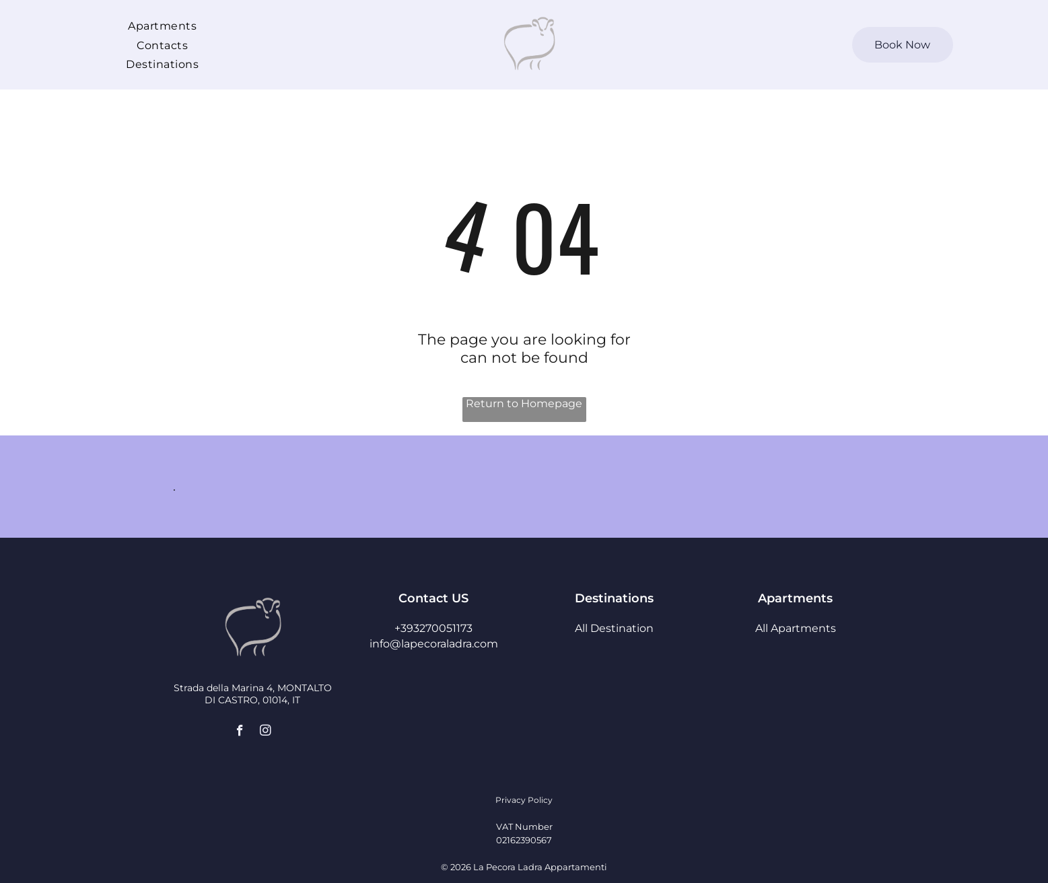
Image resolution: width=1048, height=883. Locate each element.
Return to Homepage (524, 403)
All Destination (614, 628)
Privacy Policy (524, 800)
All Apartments (795, 628)
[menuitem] (162, 25)
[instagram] (265, 732)
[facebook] (240, 732)
